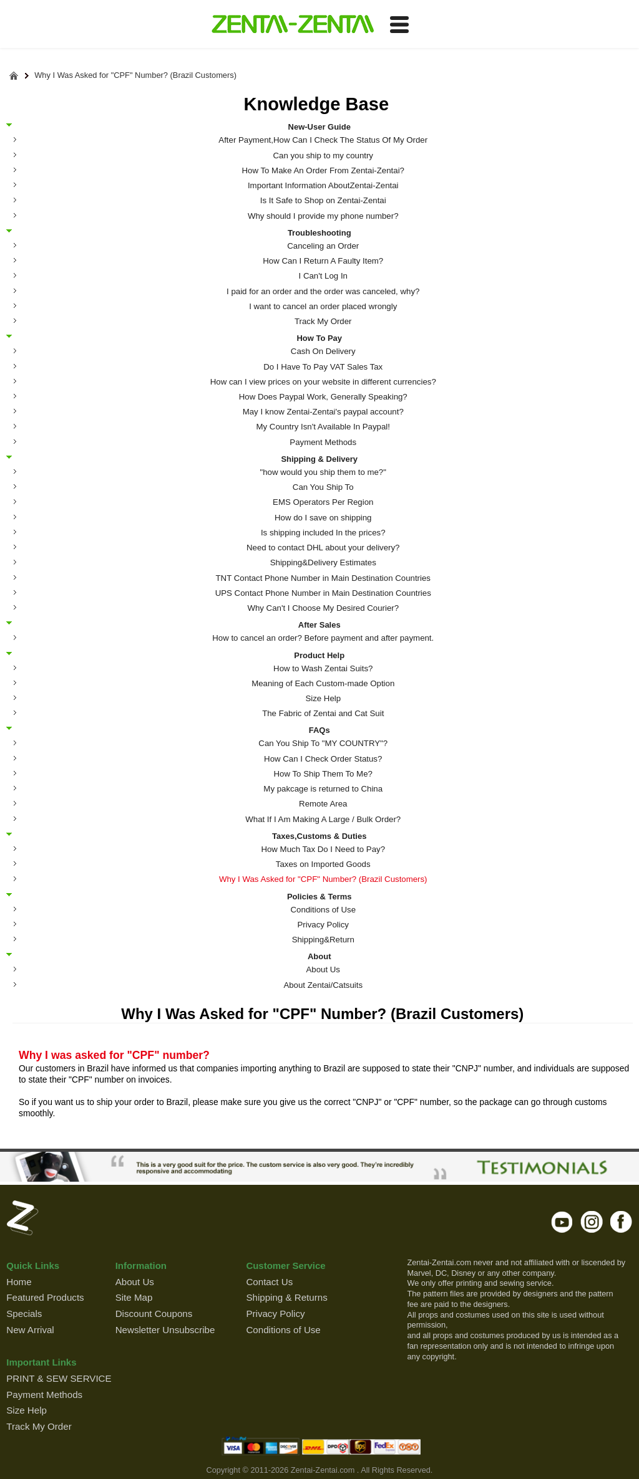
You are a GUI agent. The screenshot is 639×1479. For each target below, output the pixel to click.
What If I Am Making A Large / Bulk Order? (323, 819)
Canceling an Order (323, 246)
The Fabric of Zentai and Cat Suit (323, 713)
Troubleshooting (319, 232)
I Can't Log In (323, 275)
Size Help (323, 698)
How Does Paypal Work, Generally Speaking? (323, 396)
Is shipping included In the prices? (323, 532)
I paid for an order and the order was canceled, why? (323, 291)
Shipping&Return (323, 939)
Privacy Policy (323, 924)
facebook (621, 1221)
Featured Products (45, 1297)
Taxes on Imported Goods (323, 864)
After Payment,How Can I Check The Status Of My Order (322, 140)
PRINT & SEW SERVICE (58, 1378)
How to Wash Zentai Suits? (323, 668)
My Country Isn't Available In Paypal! (323, 426)
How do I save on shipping (323, 517)
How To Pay (319, 337)
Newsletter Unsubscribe (165, 1329)
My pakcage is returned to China (323, 788)
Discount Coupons (154, 1313)
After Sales (319, 624)
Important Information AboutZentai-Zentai (323, 185)
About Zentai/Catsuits (323, 985)
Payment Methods (323, 442)
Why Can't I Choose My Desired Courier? (323, 608)
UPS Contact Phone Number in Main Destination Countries (323, 593)
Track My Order (323, 321)
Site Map (134, 1297)
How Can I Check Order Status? (323, 758)
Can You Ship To (323, 487)
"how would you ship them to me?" (323, 472)
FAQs (319, 729)
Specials (24, 1313)
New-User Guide (319, 126)
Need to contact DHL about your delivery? (323, 547)
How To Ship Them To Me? (323, 773)
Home (18, 1281)
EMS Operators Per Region (323, 502)
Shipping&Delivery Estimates (323, 562)
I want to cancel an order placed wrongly (323, 306)
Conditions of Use (323, 909)
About (319, 956)
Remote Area (323, 803)
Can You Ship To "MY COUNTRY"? (323, 743)
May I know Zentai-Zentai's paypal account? (323, 411)
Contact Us (269, 1281)
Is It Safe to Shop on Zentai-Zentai (323, 200)
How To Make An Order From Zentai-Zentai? (323, 170)
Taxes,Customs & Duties (319, 835)
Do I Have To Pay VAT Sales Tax (323, 366)
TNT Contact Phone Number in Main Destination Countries (323, 578)
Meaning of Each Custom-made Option (322, 683)
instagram (591, 1221)
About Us (323, 969)
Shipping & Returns (286, 1297)
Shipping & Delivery (319, 458)
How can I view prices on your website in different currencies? (323, 381)
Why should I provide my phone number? (323, 216)
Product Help (319, 655)
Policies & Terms (319, 896)
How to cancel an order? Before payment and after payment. (323, 638)
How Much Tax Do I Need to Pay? (323, 849)
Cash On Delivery (323, 351)
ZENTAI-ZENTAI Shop (292, 25)
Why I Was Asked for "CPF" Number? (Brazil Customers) (135, 76)
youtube (562, 1221)
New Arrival (30, 1329)
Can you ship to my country (323, 155)
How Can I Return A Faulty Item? (323, 261)
